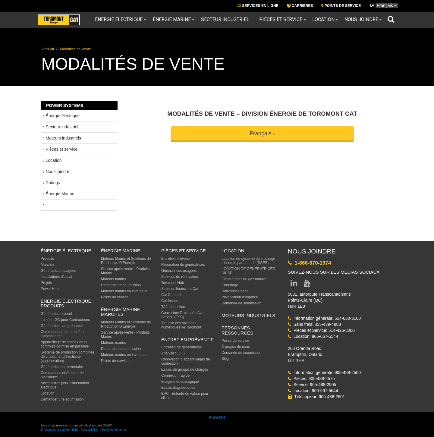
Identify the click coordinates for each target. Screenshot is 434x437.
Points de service (114, 297)
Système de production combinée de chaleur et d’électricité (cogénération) (67, 356)
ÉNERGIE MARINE (120, 250)
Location (323, 19)
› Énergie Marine (58, 193)
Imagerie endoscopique (180, 381)
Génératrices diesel (56, 314)
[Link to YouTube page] (307, 284)
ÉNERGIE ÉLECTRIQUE (66, 250)
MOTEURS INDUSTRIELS (248, 315)
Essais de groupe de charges (184, 369)
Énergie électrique (119, 19)
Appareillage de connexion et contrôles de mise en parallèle (65, 344)
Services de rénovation (179, 277)
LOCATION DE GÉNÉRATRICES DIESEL (248, 271)
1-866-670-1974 (309, 263)
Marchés (48, 265)
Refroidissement (235, 291)
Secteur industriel (225, 19)
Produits (47, 258)
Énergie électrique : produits (67, 303)
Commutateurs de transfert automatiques (62, 334)
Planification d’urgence (240, 297)
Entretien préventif (175, 258)
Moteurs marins (113, 279)
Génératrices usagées (58, 271)
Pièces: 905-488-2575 (311, 378)
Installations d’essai (56, 277)
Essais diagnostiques (178, 387)
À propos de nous (236, 346)
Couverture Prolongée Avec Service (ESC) (183, 315)
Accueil (48, 49)
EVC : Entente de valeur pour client (184, 395)
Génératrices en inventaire (62, 367)
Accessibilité (89, 429)
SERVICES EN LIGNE (257, 6)
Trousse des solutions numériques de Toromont (181, 325)
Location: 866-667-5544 (313, 336)
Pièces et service (280, 19)
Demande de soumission (121, 285)
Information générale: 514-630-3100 (324, 318)
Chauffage (230, 285)
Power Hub (49, 289)
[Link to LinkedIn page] (294, 284)
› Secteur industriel (60, 126)
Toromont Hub (172, 283)
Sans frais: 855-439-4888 (314, 324)
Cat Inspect (170, 301)
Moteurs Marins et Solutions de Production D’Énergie (126, 260)
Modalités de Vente (75, 49)
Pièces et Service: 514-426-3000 (321, 330)
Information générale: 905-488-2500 (324, 372)
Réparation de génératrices (183, 265)
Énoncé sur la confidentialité (59, 429)
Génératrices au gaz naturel (63, 326)
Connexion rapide (175, 375)
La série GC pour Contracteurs (65, 320)
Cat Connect (171, 295)
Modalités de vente (113, 429)
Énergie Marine (172, 19)
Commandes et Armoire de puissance (62, 375)
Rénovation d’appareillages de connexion (185, 361)
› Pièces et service (60, 149)
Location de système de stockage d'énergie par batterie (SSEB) (248, 260)
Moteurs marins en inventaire (124, 291)
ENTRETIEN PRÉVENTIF (187, 339)
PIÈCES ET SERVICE (183, 250)
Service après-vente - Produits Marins (125, 271)
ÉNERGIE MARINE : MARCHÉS (122, 312)
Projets (46, 283)
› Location (52, 160)
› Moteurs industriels (62, 138)
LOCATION (233, 250)
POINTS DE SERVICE (341, 6)
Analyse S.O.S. (173, 353)
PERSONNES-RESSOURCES (237, 330)
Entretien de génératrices (181, 347)
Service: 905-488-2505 (312, 384)
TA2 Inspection (173, 307)
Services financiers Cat (179, 289)
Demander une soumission (62, 399)
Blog (225, 359)
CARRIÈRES (300, 6)
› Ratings (51, 182)
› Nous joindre (56, 171)
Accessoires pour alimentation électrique (65, 385)
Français (261, 133)
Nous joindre (361, 19)
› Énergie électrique (61, 115)
